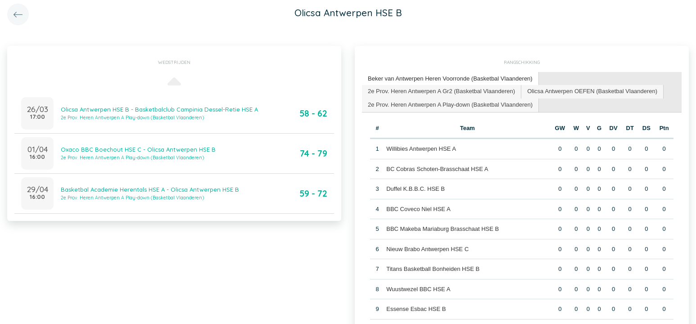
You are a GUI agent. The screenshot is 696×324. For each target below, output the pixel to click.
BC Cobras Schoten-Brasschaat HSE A (437, 169)
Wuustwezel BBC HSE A (418, 289)
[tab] (450, 79)
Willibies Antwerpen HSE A (421, 148)
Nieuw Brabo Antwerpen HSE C (427, 249)
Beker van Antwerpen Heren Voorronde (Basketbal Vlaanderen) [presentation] (450, 78)
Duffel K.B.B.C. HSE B (415, 188)
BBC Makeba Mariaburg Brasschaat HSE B (442, 228)
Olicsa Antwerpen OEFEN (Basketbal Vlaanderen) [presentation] (592, 91)
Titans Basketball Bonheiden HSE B (432, 269)
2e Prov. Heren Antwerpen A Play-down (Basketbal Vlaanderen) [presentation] (450, 104)
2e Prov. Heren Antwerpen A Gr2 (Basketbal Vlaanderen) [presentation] (441, 91)
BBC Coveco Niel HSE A (418, 209)
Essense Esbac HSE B (416, 309)
